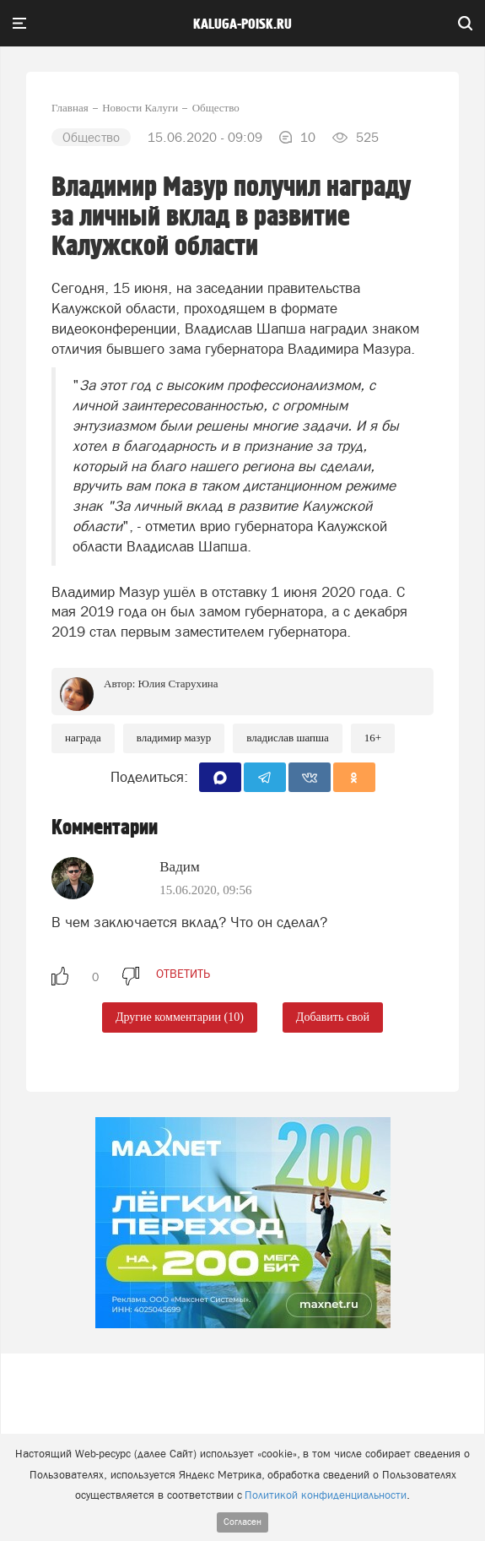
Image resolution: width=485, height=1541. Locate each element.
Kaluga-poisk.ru (242, 24)
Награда (83, 737)
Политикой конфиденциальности (326, 1495)
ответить (183, 973)
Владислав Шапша (287, 737)
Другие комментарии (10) (180, 1017)
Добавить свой (332, 1017)
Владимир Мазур (174, 737)
